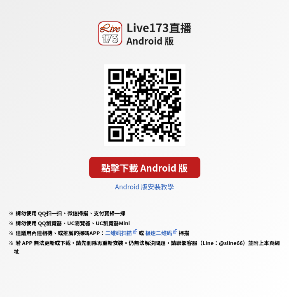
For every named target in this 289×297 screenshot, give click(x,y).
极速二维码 (158, 233)
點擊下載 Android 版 (144, 167)
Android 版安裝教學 (144, 186)
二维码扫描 (118, 233)
